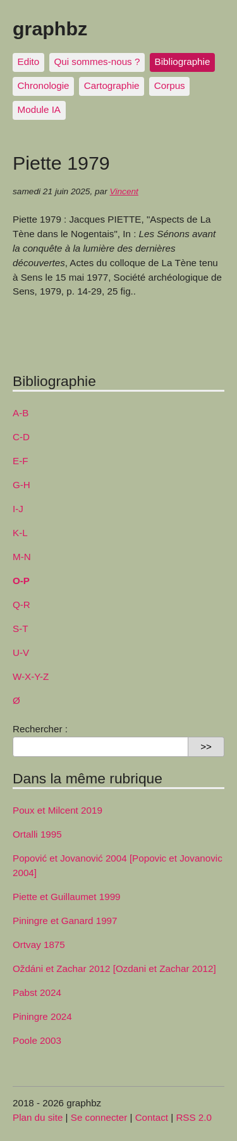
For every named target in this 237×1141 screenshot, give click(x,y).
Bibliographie (182, 61)
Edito (29, 61)
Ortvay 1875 (39, 944)
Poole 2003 (37, 1040)
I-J (18, 508)
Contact (151, 1117)
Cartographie (112, 85)
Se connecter (99, 1117)
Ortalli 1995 (37, 834)
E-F (20, 460)
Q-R (21, 604)
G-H (21, 484)
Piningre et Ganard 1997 (65, 920)
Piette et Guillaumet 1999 (67, 896)
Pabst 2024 (37, 992)
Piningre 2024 (42, 1016)
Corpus (169, 85)
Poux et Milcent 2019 (57, 810)
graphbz (50, 28)
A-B (20, 412)
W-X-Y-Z (31, 676)
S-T (20, 628)
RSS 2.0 (194, 1117)
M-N (22, 556)
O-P (21, 580)
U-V (21, 652)
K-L (20, 532)
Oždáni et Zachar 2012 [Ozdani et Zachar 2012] (114, 968)
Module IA (39, 109)
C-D (21, 436)
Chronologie (44, 85)
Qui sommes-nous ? (97, 61)
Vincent (124, 191)
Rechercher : (40, 728)
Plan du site (38, 1117)
